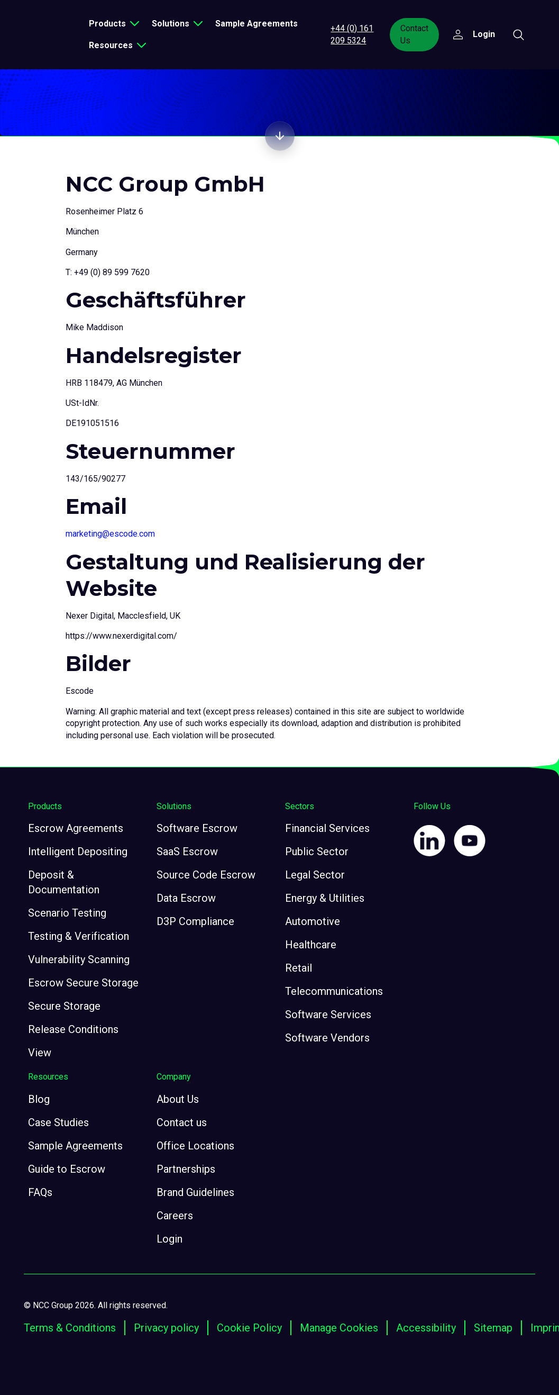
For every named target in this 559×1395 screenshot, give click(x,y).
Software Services (328, 1014)
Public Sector (317, 851)
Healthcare (310, 944)
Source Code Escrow (206, 874)
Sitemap (493, 1327)
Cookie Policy (249, 1327)
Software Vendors (327, 1037)
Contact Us (416, 34)
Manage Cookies (339, 1327)
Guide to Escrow (66, 1169)
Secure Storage (64, 1006)
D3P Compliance (195, 921)
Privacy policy (166, 1327)
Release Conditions (73, 1029)
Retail (298, 968)
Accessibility (426, 1327)
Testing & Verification (78, 936)
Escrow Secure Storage (83, 982)
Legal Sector (315, 874)
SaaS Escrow (187, 851)
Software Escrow (197, 828)
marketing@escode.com (110, 534)
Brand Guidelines (195, 1192)
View (39, 1052)
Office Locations (195, 1145)
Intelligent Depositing (77, 851)
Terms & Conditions (70, 1327)
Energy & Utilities (324, 898)
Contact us (182, 1122)
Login (169, 1239)
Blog (39, 1099)
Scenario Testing (67, 913)
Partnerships (186, 1169)
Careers (175, 1215)
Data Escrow (186, 898)
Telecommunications (334, 991)
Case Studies (58, 1122)
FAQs (40, 1192)
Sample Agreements (262, 24)
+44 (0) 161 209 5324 (355, 34)
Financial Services (327, 828)
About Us (178, 1099)
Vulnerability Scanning (79, 959)
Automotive (312, 921)
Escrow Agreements (75, 828)
